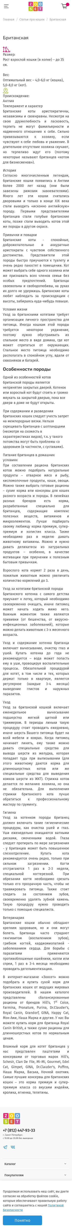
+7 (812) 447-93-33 (19, 1130)
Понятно (22, 1220)
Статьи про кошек (32, 19)
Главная (8, 19)
